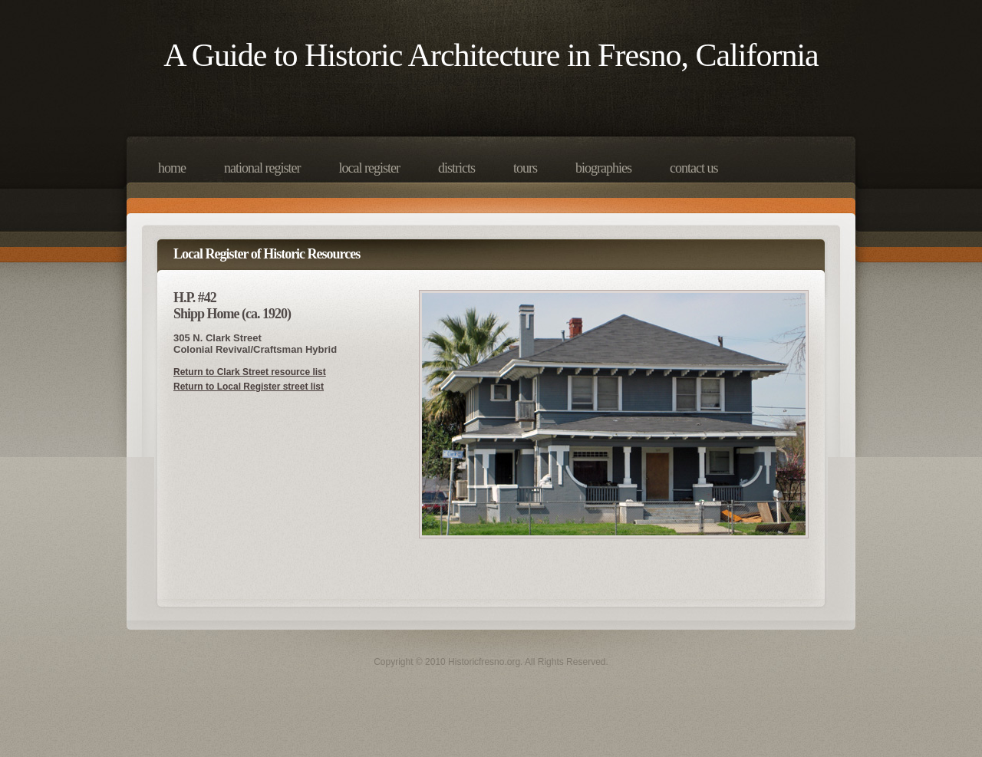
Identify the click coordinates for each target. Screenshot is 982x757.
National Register (262, 168)
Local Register (368, 168)
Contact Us (693, 168)
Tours (525, 168)
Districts (456, 168)
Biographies (603, 168)
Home (172, 168)
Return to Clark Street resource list (249, 372)
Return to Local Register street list (248, 386)
